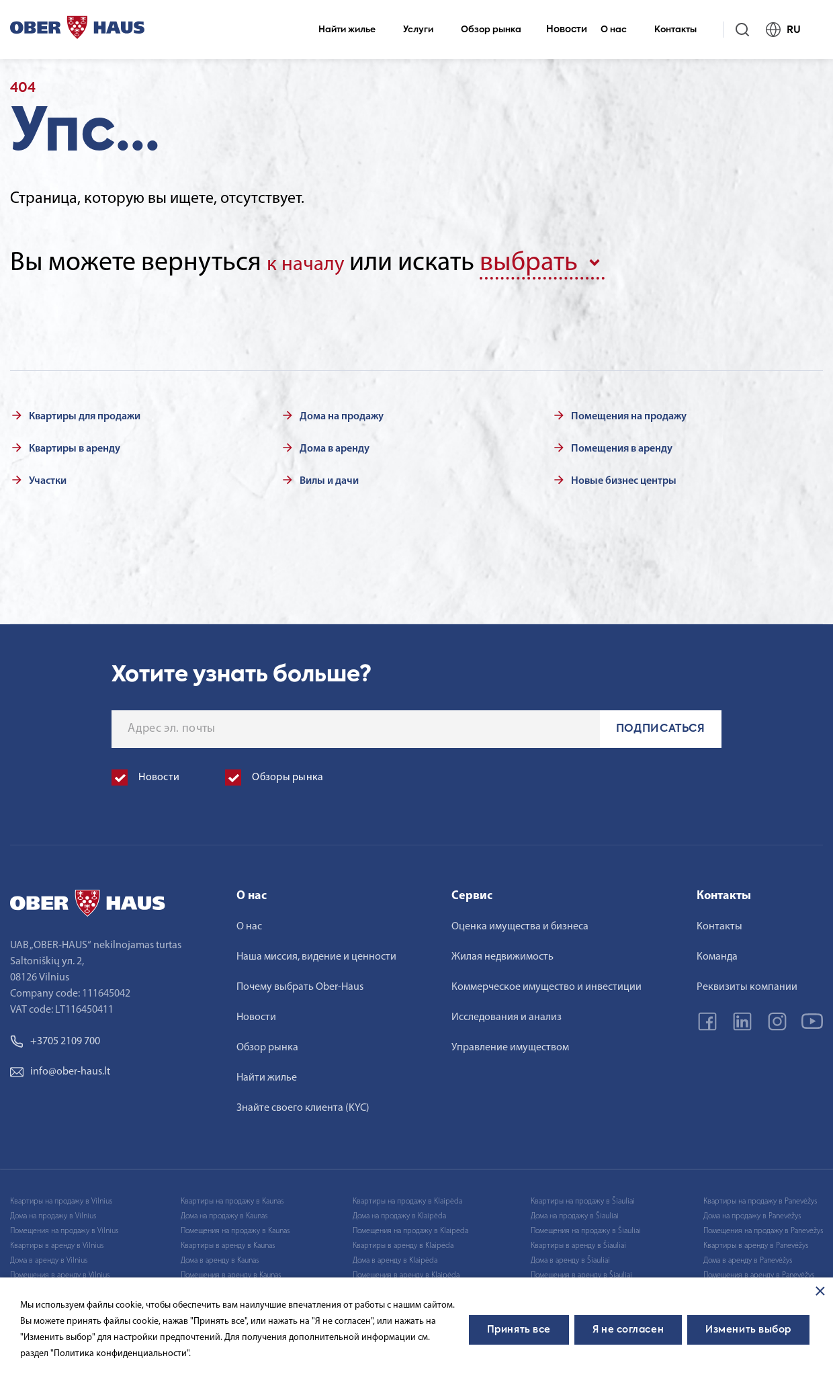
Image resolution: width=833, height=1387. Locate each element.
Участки (48, 476)
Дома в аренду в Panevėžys (747, 1256)
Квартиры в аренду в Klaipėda (403, 1241)
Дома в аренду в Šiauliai (570, 1256)
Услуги (424, 30)
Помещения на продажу (629, 412)
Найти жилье (352, 30)
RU (789, 29)
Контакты (681, 30)
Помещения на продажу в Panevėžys (763, 1226)
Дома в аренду (334, 444)
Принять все (519, 1330)
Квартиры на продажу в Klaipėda (407, 1197)
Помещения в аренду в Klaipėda (406, 1271)
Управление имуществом (510, 1043)
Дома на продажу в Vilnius (53, 1212)
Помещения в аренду (621, 444)
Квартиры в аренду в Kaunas (228, 1241)
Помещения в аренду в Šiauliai (581, 1271)
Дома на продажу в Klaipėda (399, 1212)
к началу (316, 263)
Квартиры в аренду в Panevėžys (755, 1241)
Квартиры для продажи (84, 412)
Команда (717, 952)
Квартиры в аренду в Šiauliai (578, 1241)
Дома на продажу (342, 412)
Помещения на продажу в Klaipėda (410, 1226)
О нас (619, 30)
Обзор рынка (497, 30)
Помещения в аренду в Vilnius (59, 1271)
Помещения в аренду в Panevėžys (758, 1271)
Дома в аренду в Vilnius (48, 1256)
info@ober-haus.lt (60, 1067)
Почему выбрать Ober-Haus (299, 982)
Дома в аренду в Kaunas (220, 1256)
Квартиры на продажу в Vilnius (61, 1197)
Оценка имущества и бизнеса (519, 922)
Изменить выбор (748, 1330)
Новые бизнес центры (623, 476)
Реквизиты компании (747, 982)
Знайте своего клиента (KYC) (302, 1103)
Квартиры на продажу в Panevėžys (760, 1197)
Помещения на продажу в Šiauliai (586, 1226)
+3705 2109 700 (55, 1037)
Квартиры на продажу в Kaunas (232, 1197)
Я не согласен (628, 1330)
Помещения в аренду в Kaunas (231, 1271)
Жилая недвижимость (502, 952)
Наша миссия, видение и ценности (316, 952)
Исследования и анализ (506, 1012)
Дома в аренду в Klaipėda (395, 1256)
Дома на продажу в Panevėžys (752, 1212)
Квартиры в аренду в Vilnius (56, 1241)
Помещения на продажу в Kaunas (235, 1226)
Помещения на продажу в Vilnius (64, 1226)
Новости (566, 29)
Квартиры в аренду (74, 444)
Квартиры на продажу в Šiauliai (583, 1197)
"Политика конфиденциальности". (120, 1354)
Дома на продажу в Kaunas (224, 1212)
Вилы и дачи (329, 476)
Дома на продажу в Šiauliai (575, 1212)
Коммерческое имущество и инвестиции (546, 982)
